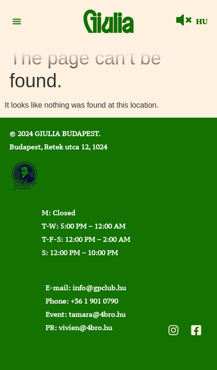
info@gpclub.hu (99, 287)
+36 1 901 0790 (94, 300)
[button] (16, 21)
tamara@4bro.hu (97, 314)
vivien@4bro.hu (85, 327)
